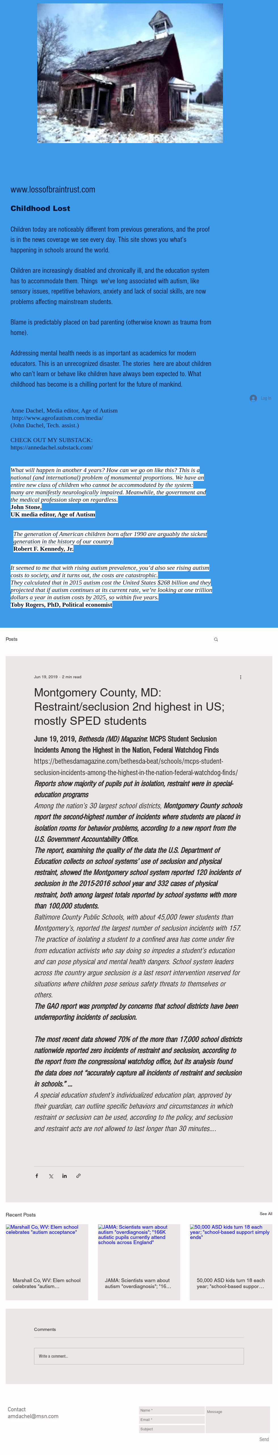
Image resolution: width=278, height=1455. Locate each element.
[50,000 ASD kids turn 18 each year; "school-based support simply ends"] (231, 1247)
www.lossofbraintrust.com (52, 189)
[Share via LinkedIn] (64, 1175)
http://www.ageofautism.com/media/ (57, 417)
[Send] (264, 1440)
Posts (12, 639)
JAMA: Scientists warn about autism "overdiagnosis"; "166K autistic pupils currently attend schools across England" (138, 1283)
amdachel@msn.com (33, 1416)
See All (266, 1213)
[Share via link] (78, 1175)
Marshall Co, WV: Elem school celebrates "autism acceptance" (47, 1283)
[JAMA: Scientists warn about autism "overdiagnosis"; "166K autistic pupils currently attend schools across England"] (139, 1247)
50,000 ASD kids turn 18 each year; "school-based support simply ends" (231, 1283)
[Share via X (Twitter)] (50, 1175)
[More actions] (240, 676)
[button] (216, 639)
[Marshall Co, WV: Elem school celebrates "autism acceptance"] (47, 1247)
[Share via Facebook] (36, 1175)
